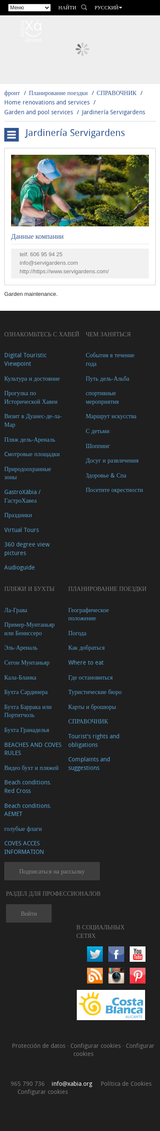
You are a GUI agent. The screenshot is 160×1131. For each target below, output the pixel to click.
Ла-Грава (15, 610)
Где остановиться (90, 677)
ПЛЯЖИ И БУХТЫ (29, 588)
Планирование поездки (58, 93)
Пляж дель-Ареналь (29, 439)
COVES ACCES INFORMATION (24, 847)
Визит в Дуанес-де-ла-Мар (33, 420)
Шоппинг (98, 446)
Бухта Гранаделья (26, 730)
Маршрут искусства (111, 416)
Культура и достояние (32, 378)
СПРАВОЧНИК (117, 93)
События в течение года (110, 359)
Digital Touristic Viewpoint (25, 359)
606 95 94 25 (46, 254)
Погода (77, 633)
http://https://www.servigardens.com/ (64, 271)
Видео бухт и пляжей (31, 768)
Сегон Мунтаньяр (26, 662)
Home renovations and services (47, 102)
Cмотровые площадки (32, 454)
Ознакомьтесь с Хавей (41, 334)
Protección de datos (39, 1045)
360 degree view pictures (26, 548)
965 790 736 (28, 1083)
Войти (29, 913)
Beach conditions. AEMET (28, 809)
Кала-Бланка (20, 677)
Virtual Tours (21, 530)
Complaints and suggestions (89, 763)
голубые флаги (23, 828)
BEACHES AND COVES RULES (32, 749)
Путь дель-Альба (107, 378)
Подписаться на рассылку (52, 871)
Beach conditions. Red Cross (28, 786)
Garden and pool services (38, 112)
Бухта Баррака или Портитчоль (28, 711)
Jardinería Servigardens (113, 112)
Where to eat (86, 662)
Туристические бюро (95, 692)
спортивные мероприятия (102, 397)
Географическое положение (88, 614)
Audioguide (19, 567)
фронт (12, 93)
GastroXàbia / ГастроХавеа (22, 496)
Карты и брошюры (92, 707)
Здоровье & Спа (106, 475)
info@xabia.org (72, 1083)
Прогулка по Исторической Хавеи (31, 397)
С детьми (98, 431)
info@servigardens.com (49, 263)
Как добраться (86, 647)
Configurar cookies (96, 1045)
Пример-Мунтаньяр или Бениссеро (29, 628)
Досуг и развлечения (112, 460)
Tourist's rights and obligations (93, 740)
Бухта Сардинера (26, 692)
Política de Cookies (126, 1083)
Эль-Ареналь (21, 647)
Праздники (18, 515)
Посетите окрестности (114, 490)
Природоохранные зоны (27, 473)
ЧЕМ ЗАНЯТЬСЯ (108, 334)
